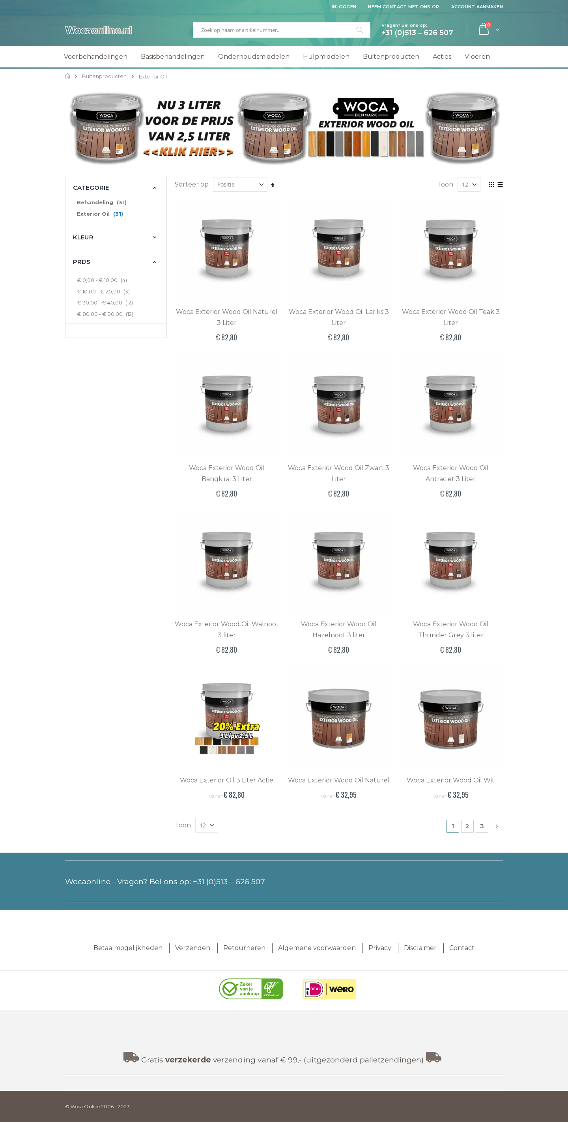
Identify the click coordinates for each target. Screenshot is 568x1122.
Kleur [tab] (83, 237)
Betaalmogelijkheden (128, 948)
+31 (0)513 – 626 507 (229, 881)
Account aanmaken (477, 6)
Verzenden (193, 948)
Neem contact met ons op (403, 6)
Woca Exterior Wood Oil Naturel (339, 780)
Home (68, 76)
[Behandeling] (115, 203)
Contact (462, 948)
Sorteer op (192, 184)
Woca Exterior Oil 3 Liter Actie (226, 780)
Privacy (379, 948)
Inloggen (344, 6)
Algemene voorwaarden (316, 948)
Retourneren (244, 948)
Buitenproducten (104, 76)
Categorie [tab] (91, 187)
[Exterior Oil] (115, 214)
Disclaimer (420, 948)
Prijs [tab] (81, 261)
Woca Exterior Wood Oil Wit (451, 780)
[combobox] (281, 30)
